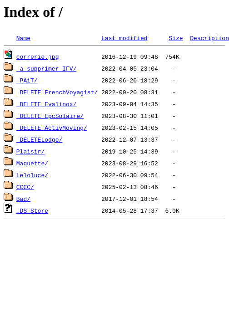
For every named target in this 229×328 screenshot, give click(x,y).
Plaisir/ (30, 151)
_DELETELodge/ (39, 139)
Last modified (124, 38)
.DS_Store (32, 210)
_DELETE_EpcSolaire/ (50, 116)
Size (176, 38)
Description (209, 38)
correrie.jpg (37, 56)
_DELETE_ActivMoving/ (51, 127)
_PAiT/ (27, 80)
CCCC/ (25, 187)
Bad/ (23, 199)
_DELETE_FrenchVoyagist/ (57, 92)
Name (23, 38)
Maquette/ (32, 163)
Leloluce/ (32, 175)
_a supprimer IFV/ (46, 68)
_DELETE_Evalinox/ (46, 104)
